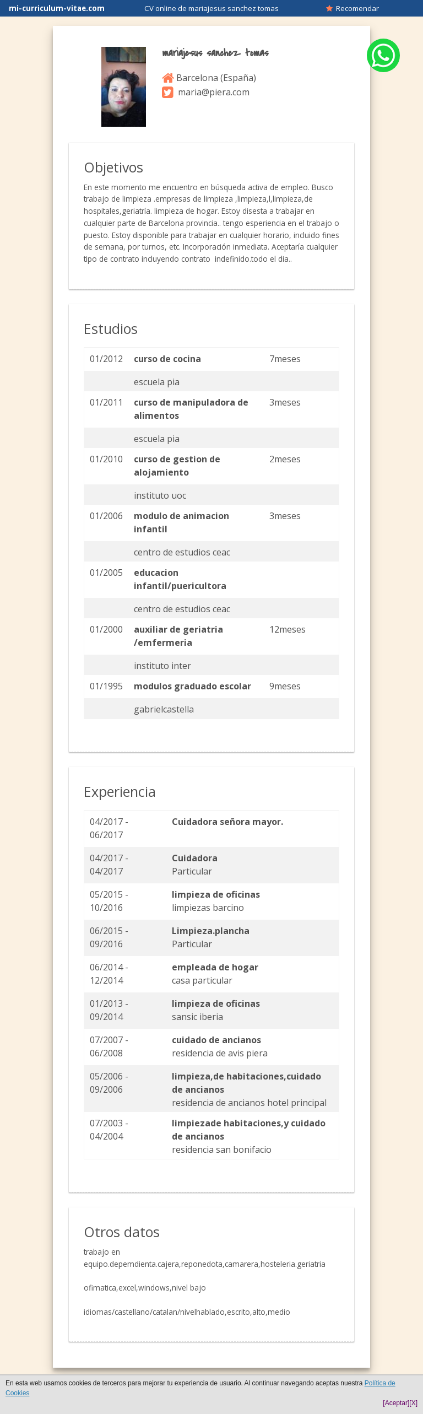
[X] (413, 1403)
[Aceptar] (396, 1403)
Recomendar (352, 8)
